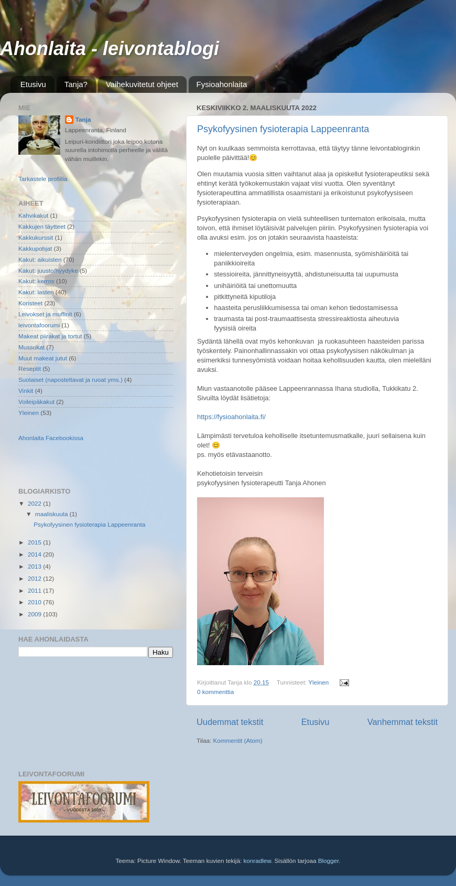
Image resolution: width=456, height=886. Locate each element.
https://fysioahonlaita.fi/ (231, 417)
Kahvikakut (33, 215)
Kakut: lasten (36, 292)
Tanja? (76, 84)
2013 (35, 566)
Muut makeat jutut (42, 358)
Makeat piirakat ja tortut (50, 336)
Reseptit (29, 368)
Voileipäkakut (36, 401)
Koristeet (30, 303)
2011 (35, 590)
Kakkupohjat (35, 248)
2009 (35, 614)
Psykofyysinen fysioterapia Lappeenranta (283, 129)
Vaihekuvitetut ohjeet (142, 84)
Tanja (83, 119)
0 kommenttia (215, 691)
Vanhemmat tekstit (402, 722)
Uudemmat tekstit (230, 722)
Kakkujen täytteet (42, 226)
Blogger (328, 860)
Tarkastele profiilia (43, 178)
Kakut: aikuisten (40, 259)
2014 (35, 554)
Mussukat (31, 347)
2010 (35, 602)
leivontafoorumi (39, 325)
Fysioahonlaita (222, 84)
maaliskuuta (52, 513)
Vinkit (25, 390)
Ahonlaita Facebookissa (50, 437)
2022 (35, 503)
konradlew (257, 860)
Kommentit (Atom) (237, 740)
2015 (35, 542)
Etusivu (33, 84)
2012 (35, 578)
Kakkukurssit (35, 237)
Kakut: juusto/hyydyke (48, 270)
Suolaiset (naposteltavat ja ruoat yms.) (70, 379)
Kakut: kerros (36, 280)
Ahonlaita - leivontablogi (109, 48)
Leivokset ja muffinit (45, 314)
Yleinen (318, 682)
